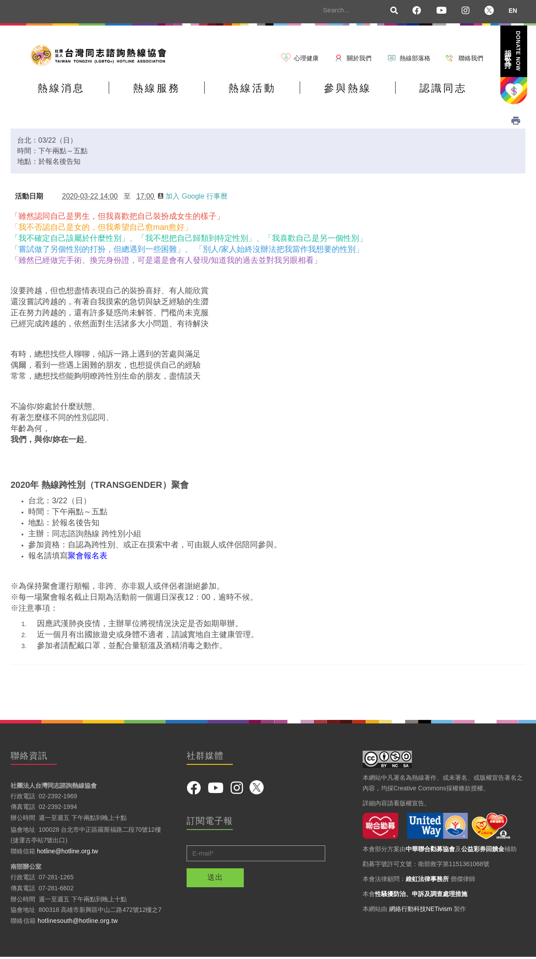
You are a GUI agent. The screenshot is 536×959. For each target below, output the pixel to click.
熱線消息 (63, 90)
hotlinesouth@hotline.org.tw (78, 922)
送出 (215, 878)
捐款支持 (513, 51)
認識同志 (463, 90)
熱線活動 (263, 90)
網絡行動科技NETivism (420, 910)
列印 (515, 122)
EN (513, 10)
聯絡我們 (471, 58)
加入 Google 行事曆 (192, 197)
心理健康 (306, 58)
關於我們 (359, 58)
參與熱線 (363, 90)
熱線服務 (163, 90)
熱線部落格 (415, 58)
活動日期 (29, 197)
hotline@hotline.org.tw (67, 852)
